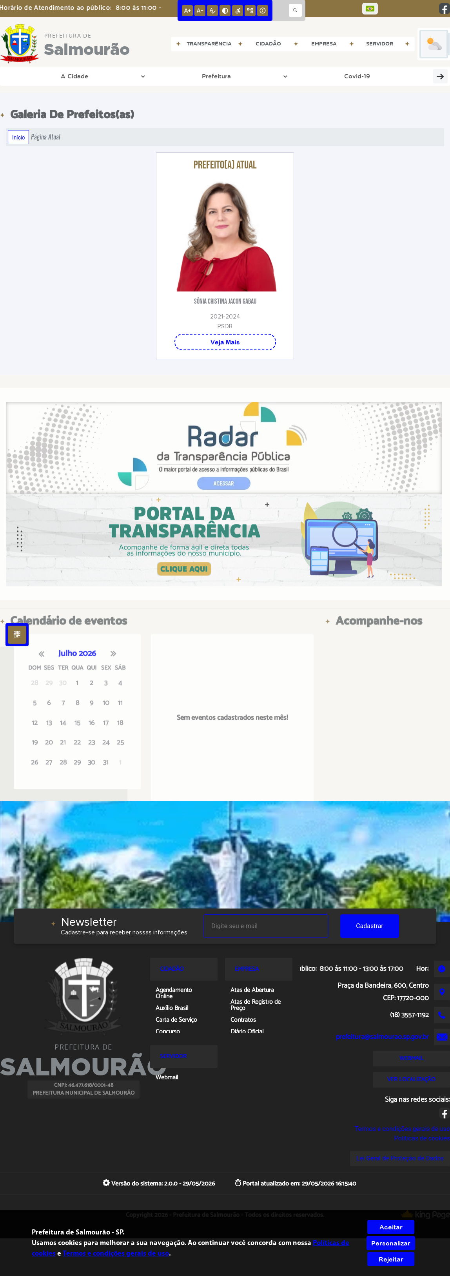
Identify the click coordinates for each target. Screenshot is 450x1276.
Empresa (296, 76)
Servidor (383, 76)
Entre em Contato (239, 76)
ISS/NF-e (423, 76)
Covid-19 (118, 76)
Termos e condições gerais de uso (402, 1129)
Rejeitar (391, 1259)
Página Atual (45, 137)
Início (18, 137)
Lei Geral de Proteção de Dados (400, 1158)
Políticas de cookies (422, 1138)
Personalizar (390, 1243)
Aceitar (391, 1227)
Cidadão (340, 76)
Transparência (173, 76)
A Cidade (30, 76)
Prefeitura (76, 76)
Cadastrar (369, 926)
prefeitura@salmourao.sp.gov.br (382, 1037)
